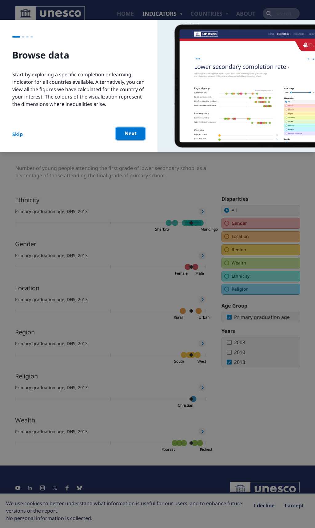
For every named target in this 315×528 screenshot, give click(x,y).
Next (131, 133)
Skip (17, 134)
